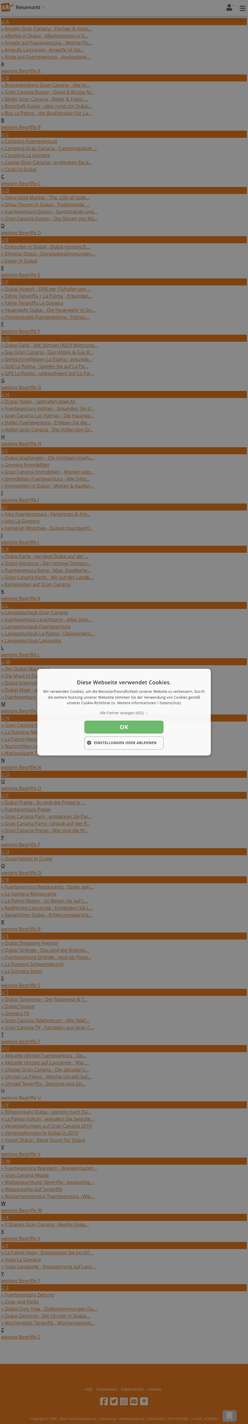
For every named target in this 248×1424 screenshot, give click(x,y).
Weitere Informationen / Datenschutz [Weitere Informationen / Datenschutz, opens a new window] (149, 702)
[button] (124, 713)
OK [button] (124, 727)
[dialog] (124, 711)
